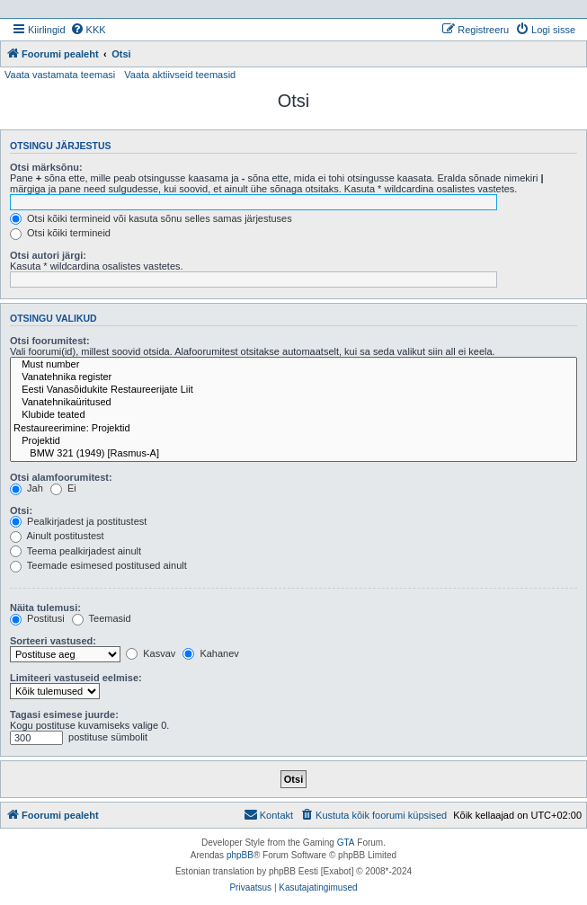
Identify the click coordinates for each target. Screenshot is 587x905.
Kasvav (150, 653)
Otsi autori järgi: (48, 255)
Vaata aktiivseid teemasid (180, 74)
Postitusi (37, 618)
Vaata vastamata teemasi (59, 74)
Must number (293, 365)
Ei (63, 488)
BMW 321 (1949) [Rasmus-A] (293, 454)
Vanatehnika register (293, 377)
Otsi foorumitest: (50, 340)
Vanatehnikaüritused (293, 402)
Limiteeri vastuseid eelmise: (76, 677)
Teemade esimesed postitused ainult (98, 565)
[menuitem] (88, 29)
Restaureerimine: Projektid (293, 428)
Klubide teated (293, 415)
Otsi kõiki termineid (60, 232)
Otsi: (21, 510)
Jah (26, 488)
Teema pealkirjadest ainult (75, 551)
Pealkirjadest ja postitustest (78, 521)
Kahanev (210, 653)
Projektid (293, 441)
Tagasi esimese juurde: (64, 714)
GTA (346, 842)
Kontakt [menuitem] (268, 814)
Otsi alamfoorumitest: (61, 477)
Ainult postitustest (57, 535)
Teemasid (101, 618)
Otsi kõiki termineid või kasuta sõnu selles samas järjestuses (151, 218)
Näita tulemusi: (45, 607)
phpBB (240, 855)
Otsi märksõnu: (46, 167)
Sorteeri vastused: (53, 640)
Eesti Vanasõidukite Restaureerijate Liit (293, 390)
